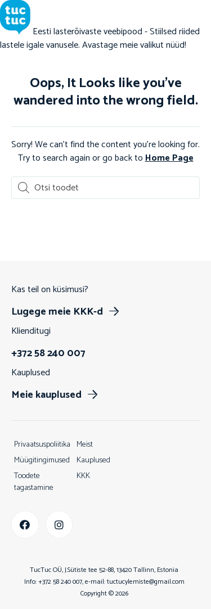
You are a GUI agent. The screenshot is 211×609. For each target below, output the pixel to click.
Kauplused (93, 460)
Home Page (169, 158)
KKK (83, 476)
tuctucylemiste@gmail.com (146, 581)
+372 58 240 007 (60, 581)
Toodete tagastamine (33, 482)
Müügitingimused (42, 460)
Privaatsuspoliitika (42, 445)
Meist (85, 445)
